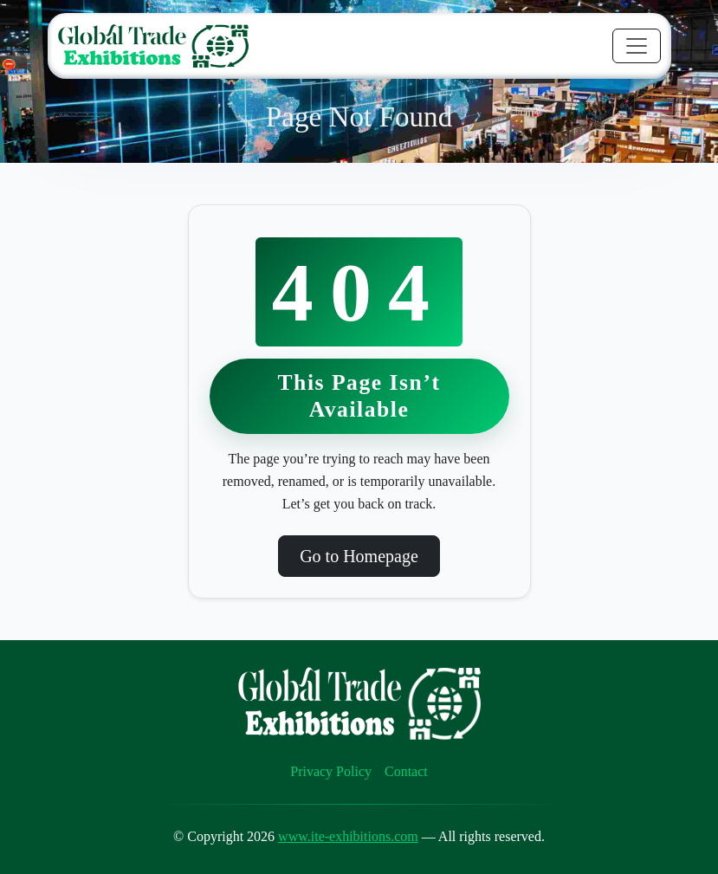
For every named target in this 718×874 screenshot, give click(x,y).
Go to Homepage (359, 556)
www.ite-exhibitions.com (348, 836)
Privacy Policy (331, 771)
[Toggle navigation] (636, 46)
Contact (406, 771)
